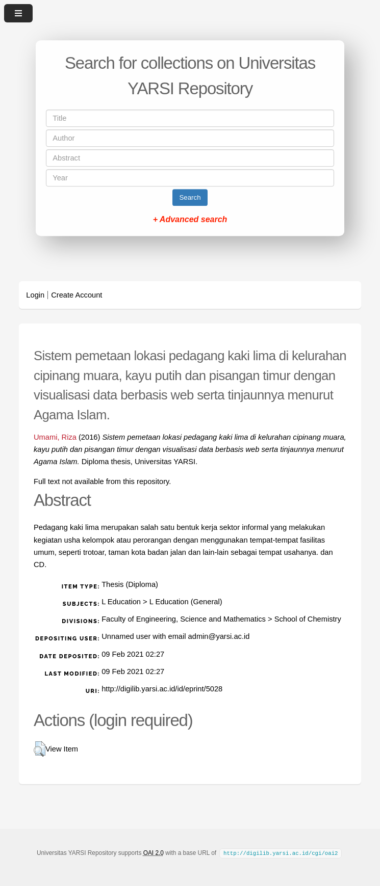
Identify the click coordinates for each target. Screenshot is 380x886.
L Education (121, 602)
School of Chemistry (307, 619)
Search (189, 197)
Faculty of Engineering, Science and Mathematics (184, 619)
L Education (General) (185, 602)
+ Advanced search (190, 219)
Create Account (76, 295)
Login (35, 295)
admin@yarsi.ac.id (219, 636)
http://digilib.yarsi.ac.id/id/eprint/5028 (162, 689)
